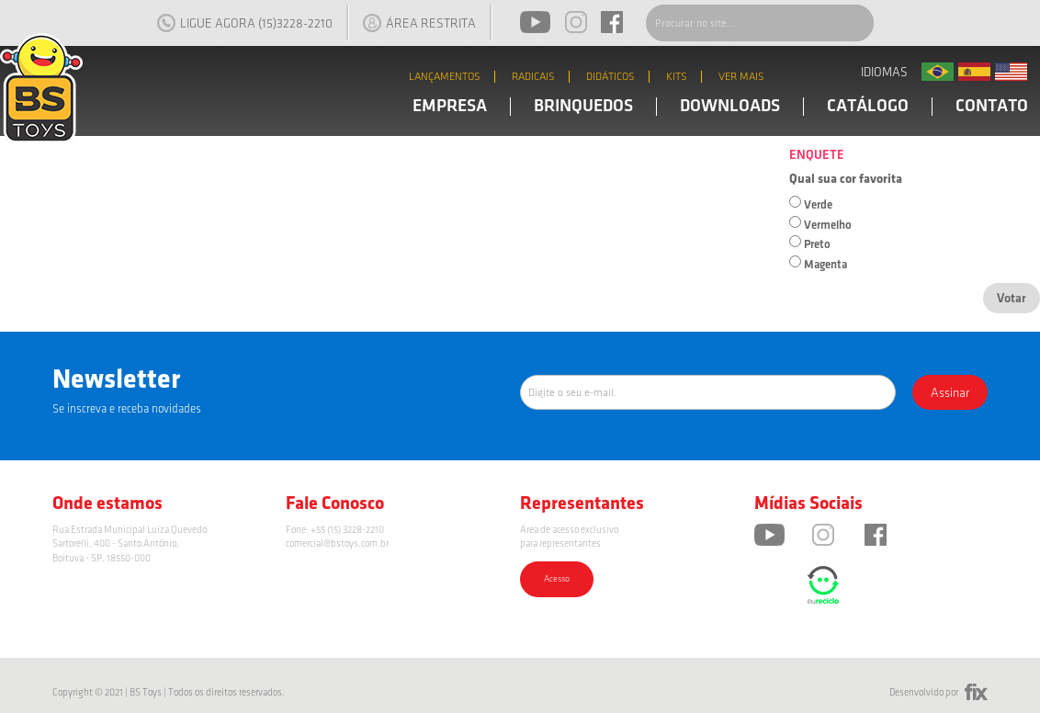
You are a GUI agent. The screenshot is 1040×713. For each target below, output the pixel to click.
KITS (676, 77)
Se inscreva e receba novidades (126, 408)
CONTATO (991, 106)
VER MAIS (741, 77)
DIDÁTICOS (610, 77)
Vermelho (828, 225)
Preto (817, 244)
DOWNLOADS (730, 106)
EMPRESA (450, 106)
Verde (818, 204)
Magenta (825, 264)
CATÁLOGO (868, 106)
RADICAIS (533, 77)
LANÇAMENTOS (444, 77)
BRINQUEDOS (583, 106)
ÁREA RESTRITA (419, 23)
